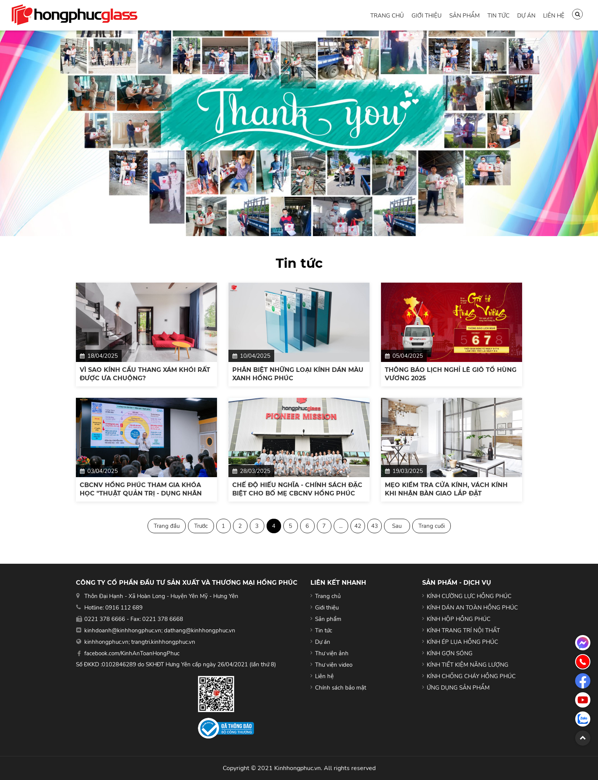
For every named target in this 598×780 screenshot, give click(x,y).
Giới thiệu (427, 15)
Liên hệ (553, 15)
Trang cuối (431, 526)
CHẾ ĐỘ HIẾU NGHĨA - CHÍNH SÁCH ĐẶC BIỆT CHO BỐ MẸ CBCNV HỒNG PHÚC (297, 489)
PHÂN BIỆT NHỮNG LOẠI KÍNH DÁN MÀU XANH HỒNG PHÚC (297, 374)
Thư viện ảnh (332, 653)
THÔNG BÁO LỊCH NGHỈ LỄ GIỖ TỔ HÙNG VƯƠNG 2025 (450, 374)
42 (357, 526)
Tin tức (498, 15)
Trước (201, 526)
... (340, 526)
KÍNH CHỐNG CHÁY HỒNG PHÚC (471, 676)
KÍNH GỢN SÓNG (450, 653)
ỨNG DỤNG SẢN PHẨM (458, 688)
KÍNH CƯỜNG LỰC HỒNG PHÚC (469, 596)
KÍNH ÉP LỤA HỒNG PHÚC (462, 642)
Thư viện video (333, 665)
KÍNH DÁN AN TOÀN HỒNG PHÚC (472, 607)
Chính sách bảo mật (340, 688)
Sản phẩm (464, 15)
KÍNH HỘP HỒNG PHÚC (458, 619)
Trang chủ (387, 15)
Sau (397, 526)
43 (374, 526)
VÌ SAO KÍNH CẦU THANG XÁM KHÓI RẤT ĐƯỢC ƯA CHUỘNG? (145, 374)
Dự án (526, 15)
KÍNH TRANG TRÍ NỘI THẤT (463, 630)
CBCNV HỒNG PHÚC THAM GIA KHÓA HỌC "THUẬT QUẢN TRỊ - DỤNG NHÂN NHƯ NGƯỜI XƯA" (141, 489)
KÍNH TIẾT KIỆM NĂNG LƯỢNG (467, 665)
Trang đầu (167, 526)
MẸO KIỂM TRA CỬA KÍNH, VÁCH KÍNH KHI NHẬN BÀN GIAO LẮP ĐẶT (446, 489)
